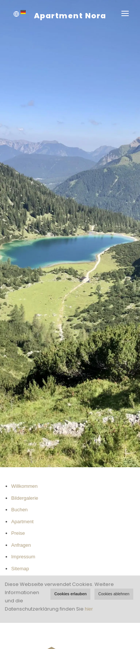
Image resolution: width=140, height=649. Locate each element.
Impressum (23, 556)
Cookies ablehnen (113, 594)
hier (89, 609)
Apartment (22, 521)
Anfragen (21, 545)
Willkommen (24, 486)
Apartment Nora (70, 15)
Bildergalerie (24, 498)
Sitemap (20, 568)
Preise (18, 533)
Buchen (19, 509)
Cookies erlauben (70, 594)
